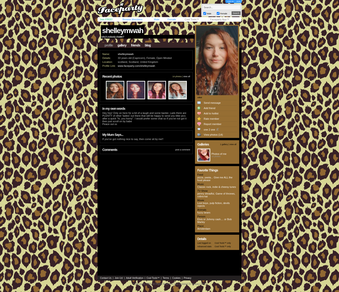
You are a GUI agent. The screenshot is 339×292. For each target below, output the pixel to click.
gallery (121, 45)
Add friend (209, 108)
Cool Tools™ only (223, 243)
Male (156, 19)
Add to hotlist (211, 113)
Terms (166, 278)
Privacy (187, 278)
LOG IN (230, 1)
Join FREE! (106, 19)
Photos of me (218, 153)
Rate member (211, 118)
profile (109, 45)
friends (135, 45)
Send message (212, 102)
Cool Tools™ (192, 19)
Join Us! (119, 278)
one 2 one (209, 129)
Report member (212, 124)
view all (186, 76)
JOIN (238, 1)
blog (148, 45)
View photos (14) (213, 134)
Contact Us (105, 278)
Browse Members (132, 19)
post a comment (182, 150)
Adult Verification (134, 278)
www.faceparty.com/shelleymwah (136, 65)
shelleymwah (122, 30)
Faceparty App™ (219, 19)
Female (171, 19)
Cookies (176, 278)
